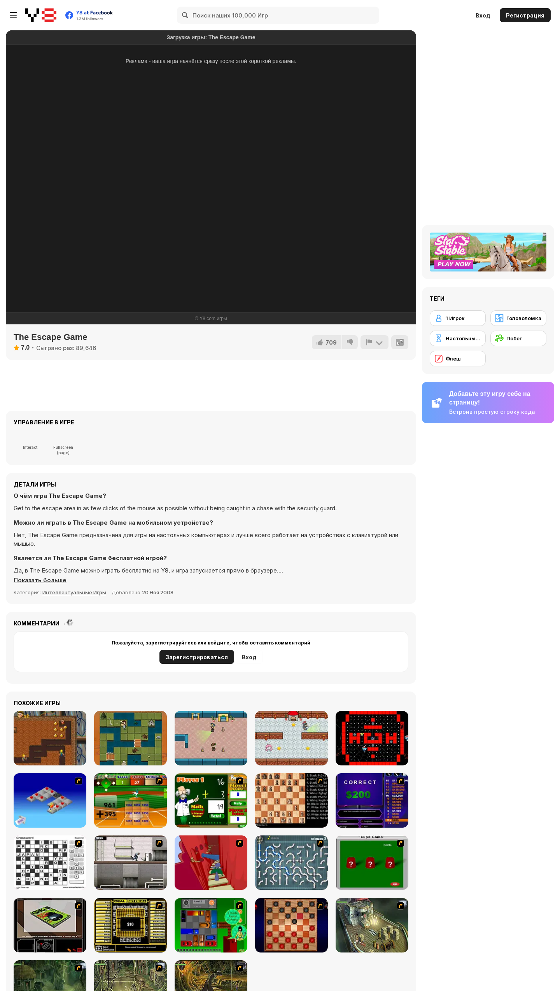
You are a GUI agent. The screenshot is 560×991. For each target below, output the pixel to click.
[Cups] (372, 862)
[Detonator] (50, 800)
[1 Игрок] (458, 318)
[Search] (185, 15)
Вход (483, 15)
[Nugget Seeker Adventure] (50, 738)
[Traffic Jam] (211, 925)
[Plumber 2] (291, 862)
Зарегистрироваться (197, 657)
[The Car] (50, 925)
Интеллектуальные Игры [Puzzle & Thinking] (74, 592)
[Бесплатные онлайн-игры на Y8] (41, 15)
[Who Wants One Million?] (372, 800)
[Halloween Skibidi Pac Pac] (372, 738)
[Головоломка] (518, 318)
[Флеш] (458, 358)
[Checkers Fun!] (291, 925)
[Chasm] (211, 862)
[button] (40, 580)
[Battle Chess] (291, 800)
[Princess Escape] (291, 738)
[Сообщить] (374, 342)
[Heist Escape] (211, 738)
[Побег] (518, 338)
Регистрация (525, 15)
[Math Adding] (211, 800)
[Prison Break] (130, 862)
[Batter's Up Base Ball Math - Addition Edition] (130, 800)
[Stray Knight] (130, 738)
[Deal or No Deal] (130, 925)
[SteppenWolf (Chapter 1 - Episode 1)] (372, 925)
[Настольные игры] (458, 338)
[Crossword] (50, 862)
